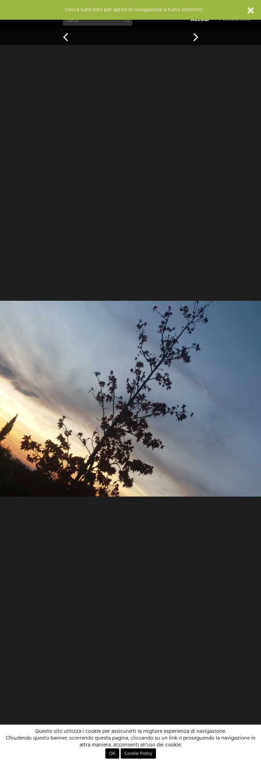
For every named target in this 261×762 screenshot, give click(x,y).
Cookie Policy (138, 753)
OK (112, 753)
